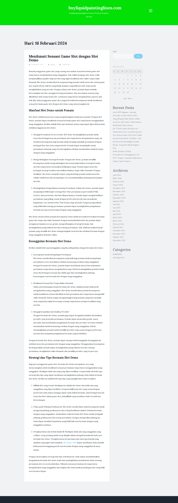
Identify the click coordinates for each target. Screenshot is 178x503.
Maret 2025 (117, 218)
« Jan (125, 98)
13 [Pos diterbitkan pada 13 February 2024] (119, 84)
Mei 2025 (116, 211)
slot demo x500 (70, 442)
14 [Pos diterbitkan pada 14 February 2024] (123, 84)
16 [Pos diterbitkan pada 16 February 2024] (132, 84)
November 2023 (119, 234)
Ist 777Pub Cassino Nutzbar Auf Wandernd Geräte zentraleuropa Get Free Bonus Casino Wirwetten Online (127, 132)
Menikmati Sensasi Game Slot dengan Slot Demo (63, 58)
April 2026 (117, 175)
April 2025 (117, 214)
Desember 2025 (119, 188)
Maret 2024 (117, 221)
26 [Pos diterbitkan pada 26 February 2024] (115, 92)
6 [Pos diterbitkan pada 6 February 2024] (119, 80)
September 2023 (119, 240)
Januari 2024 (118, 227)
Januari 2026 (118, 185)
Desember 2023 (119, 231)
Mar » (130, 98)
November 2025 (119, 191)
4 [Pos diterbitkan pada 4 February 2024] (140, 76)
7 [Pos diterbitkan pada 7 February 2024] (123, 80)
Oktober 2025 (118, 195)
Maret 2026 (117, 178)
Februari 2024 (118, 224)
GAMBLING (66, 65)
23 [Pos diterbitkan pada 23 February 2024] (132, 88)
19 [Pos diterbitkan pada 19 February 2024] (115, 88)
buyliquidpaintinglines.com (95, 7)
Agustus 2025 (118, 201)
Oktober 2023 (118, 237)
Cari (115, 52)
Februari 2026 (118, 182)
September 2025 (119, 198)
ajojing (52, 65)
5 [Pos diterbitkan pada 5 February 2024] (115, 80)
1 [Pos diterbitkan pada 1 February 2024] (127, 76)
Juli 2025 (116, 204)
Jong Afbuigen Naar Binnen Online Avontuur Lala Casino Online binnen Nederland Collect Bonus (127, 122)
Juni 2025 (116, 208)
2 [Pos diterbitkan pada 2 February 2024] (131, 76)
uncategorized (118, 258)
